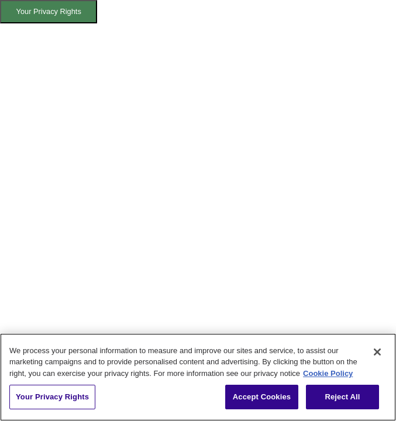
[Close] (377, 352)
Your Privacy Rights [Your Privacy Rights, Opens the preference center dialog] (52, 396)
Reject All (342, 396)
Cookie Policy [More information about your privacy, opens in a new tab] (328, 373)
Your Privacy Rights (48, 11)
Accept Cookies (262, 396)
